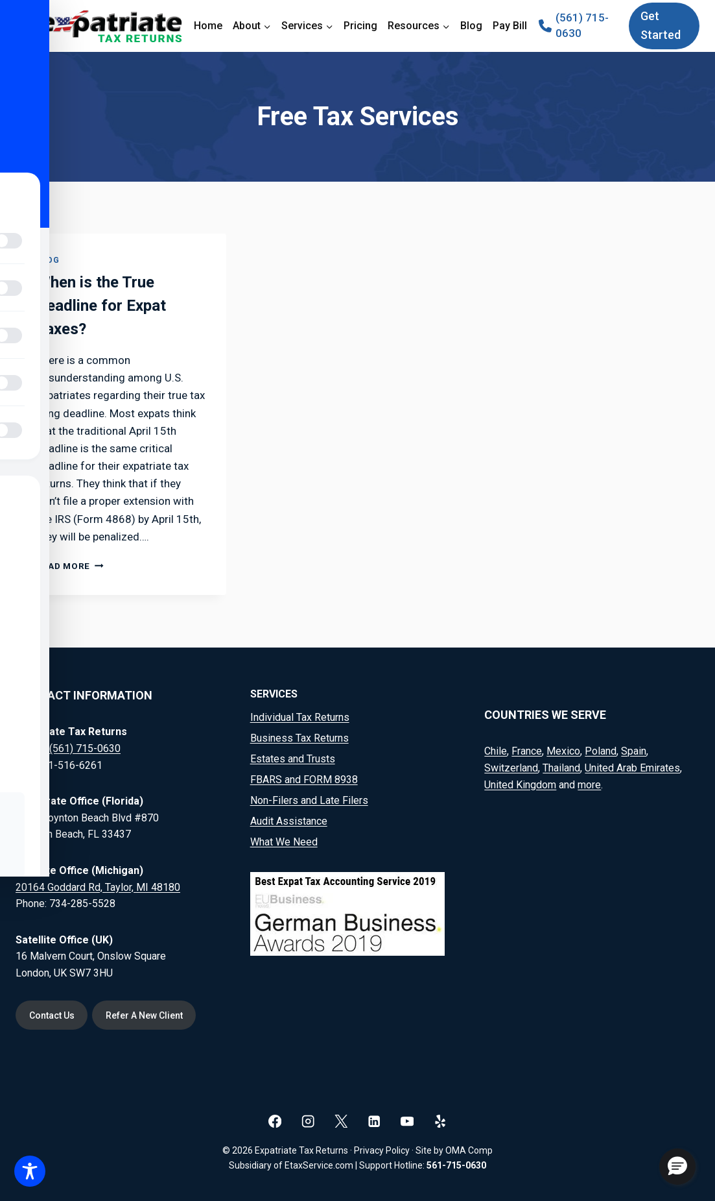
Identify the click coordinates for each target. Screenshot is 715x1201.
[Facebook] (275, 1121)
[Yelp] (440, 1121)
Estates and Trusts (292, 759)
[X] (341, 1121)
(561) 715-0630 (85, 748)
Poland (600, 751)
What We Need (284, 842)
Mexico (563, 751)
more (589, 784)
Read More (70, 566)
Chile (495, 751)
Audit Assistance (288, 821)
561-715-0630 (456, 1165)
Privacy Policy (382, 1150)
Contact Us (52, 1015)
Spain (633, 751)
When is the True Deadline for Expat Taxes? (101, 305)
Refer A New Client (146, 1015)
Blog (471, 25)
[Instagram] (308, 1121)
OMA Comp (469, 1150)
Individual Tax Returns (299, 717)
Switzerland (511, 768)
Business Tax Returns (299, 738)
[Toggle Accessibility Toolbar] (30, 1171)
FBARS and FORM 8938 (304, 779)
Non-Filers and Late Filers (309, 800)
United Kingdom (520, 784)
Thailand (561, 768)
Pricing (360, 25)
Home (208, 25)
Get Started (660, 25)
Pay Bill (510, 25)
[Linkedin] (374, 1121)
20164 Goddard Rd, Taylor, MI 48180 (98, 886)
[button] (677, 1166)
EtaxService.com (319, 1165)
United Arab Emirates (632, 768)
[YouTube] (407, 1121)
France (526, 751)
